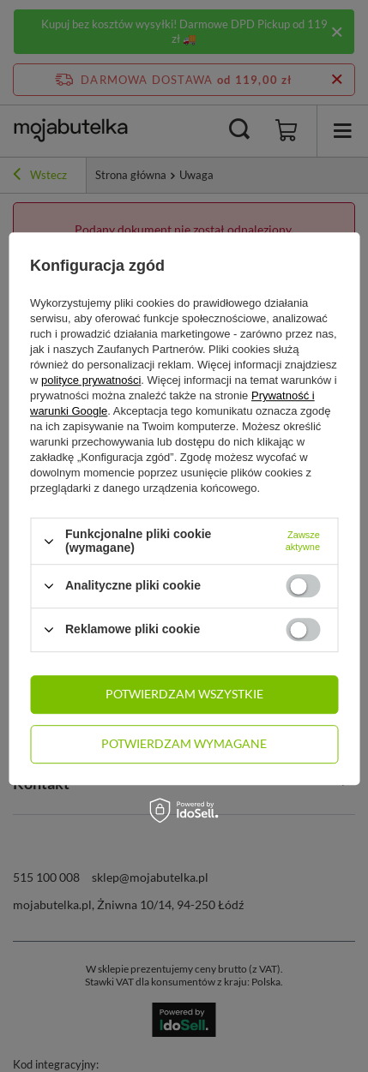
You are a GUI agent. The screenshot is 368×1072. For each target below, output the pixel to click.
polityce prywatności (91, 380)
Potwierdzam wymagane (184, 743)
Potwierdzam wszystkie (184, 693)
